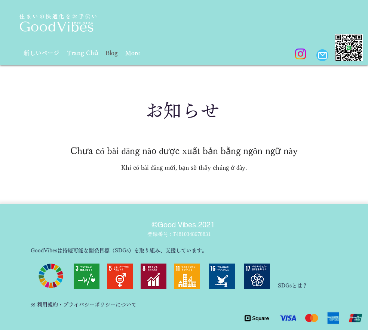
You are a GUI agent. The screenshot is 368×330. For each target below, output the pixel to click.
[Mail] (322, 55)
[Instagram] (300, 54)
